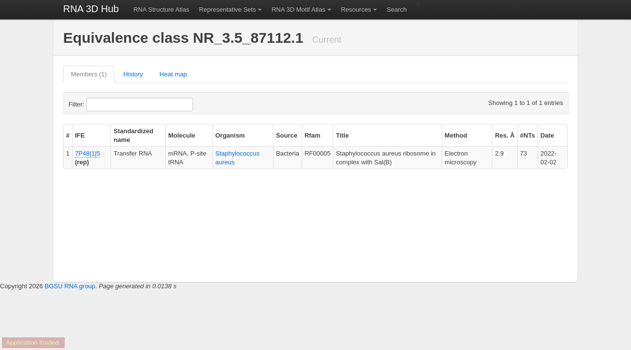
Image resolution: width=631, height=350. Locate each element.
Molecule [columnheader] (182, 135)
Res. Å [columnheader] (504, 135)
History (133, 74)
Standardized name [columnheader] (133, 135)
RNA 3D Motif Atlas (298, 9)
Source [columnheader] (286, 135)
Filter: (100, 104)
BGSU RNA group (70, 286)
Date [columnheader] (547, 135)
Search (397, 9)
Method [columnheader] (456, 135)
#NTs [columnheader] (527, 135)
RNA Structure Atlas (161, 9)
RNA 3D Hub (91, 8)
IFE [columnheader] (80, 135)
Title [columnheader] (342, 135)
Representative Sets (227, 9)
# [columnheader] (68, 135)
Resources (356, 9)
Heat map (173, 74)
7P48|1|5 (87, 153)
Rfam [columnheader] (313, 135)
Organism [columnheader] (230, 135)
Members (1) (89, 74)
